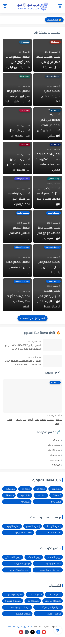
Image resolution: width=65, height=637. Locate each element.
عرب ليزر (55, 440)
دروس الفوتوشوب (53, 563)
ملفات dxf (10, 489)
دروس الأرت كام (54, 557)
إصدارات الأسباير (33, 526)
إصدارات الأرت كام (53, 526)
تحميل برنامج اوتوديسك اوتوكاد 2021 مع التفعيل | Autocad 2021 (23, 362)
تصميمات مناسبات (13, 601)
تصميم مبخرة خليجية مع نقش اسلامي (50, 96)
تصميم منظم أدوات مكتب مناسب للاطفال (18, 301)
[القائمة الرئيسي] (60, 6)
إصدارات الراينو (54, 533)
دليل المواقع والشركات (51, 607)
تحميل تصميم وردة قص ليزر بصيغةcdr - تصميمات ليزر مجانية (17, 96)
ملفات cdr (56, 489)
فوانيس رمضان (54, 614)
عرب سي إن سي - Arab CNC (20, 626)
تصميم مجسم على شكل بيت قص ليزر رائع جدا (49, 267)
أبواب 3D (57, 495)
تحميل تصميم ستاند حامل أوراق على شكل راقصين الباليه (48, 62)
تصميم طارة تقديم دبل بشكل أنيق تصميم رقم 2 (19, 198)
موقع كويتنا (55, 455)
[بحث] (5, 6)
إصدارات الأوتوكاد (12, 526)
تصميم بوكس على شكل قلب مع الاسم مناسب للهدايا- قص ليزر (48, 195)
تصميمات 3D (36, 594)
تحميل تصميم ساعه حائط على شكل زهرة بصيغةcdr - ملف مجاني (48, 161)
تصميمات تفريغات (53, 601)
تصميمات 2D (55, 594)
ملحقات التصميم (23, 614)
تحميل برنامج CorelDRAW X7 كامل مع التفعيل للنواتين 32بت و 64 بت (23, 347)
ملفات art (42, 495)
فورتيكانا (56, 465)
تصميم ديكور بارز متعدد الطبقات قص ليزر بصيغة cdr (18, 164)
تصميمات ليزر (33, 601)
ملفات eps (25, 495)
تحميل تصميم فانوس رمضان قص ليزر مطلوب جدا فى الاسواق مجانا (48, 298)
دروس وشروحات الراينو (19, 570)
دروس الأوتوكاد (34, 557)
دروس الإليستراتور (13, 557)
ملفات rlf (41, 489)
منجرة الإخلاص (53, 450)
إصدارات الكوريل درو (23, 533)
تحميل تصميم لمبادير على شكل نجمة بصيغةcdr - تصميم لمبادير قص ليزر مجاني (48, 125)
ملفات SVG (56, 502)
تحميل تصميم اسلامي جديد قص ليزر (19, 233)
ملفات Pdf (25, 502)
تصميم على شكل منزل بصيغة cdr (19, 133)
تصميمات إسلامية (15, 594)
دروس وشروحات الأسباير (50, 570)
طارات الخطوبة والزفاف (20, 607)
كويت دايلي (55, 460)
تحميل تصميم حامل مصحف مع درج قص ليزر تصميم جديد (48, 233)
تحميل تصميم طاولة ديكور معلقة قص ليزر (18, 267)
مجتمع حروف (54, 445)
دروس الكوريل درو (22, 563)
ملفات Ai (10, 495)
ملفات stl (26, 489)
